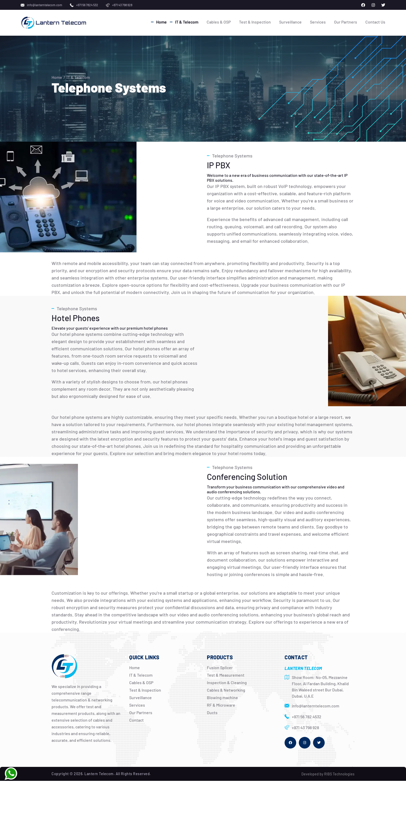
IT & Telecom (186, 21)
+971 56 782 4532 (306, 716)
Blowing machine (222, 697)
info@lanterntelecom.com (44, 5)
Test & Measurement (225, 675)
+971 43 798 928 (122, 5)
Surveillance (290, 21)
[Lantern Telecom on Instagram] (373, 5)
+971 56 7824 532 (87, 5)
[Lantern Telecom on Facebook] (363, 5)
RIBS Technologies (339, 774)
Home (161, 21)
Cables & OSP (219, 21)
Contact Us (375, 21)
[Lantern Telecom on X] (383, 5)
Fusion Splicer (220, 667)
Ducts (212, 712)
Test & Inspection (255, 21)
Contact (136, 719)
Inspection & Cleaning (227, 682)
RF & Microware (221, 704)
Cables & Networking (226, 690)
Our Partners (345, 21)
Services (318, 21)
